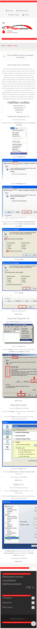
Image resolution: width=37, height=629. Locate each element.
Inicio (3, 45)
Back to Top (18, 314)
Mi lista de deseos (23, 10)
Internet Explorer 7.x (19, 105)
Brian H (25, 618)
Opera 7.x (19, 112)
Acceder (26, 14)
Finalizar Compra (14, 14)
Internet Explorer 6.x (19, 108)
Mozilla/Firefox (19, 110)
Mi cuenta (10, 10)
